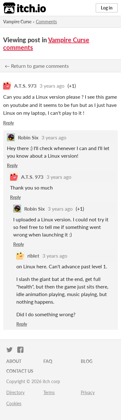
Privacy (88, 392)
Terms (49, 392)
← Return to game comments (37, 66)
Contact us (19, 371)
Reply (8, 122)
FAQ (47, 361)
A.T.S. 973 (25, 86)
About (13, 361)
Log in (107, 7)
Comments (46, 21)
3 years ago (52, 86)
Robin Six (28, 137)
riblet (33, 256)
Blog (86, 361)
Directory (15, 392)
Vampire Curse (17, 21)
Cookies (13, 403)
